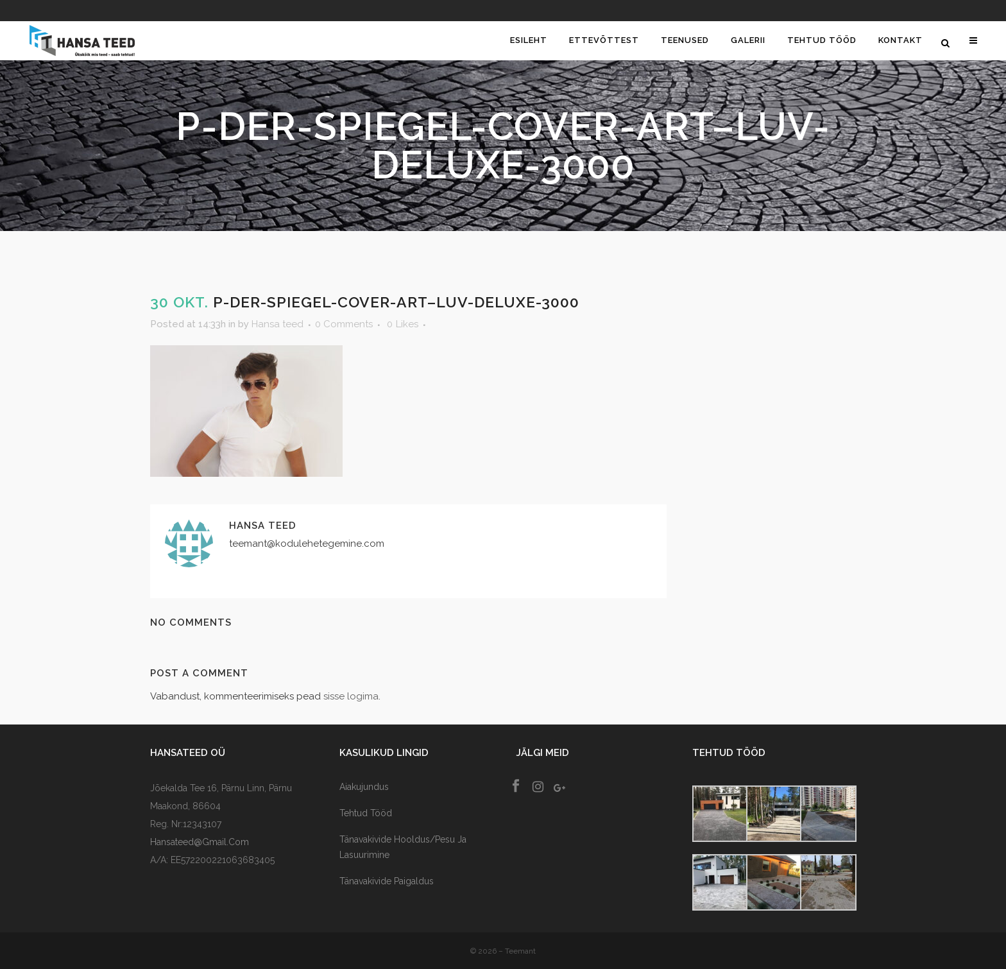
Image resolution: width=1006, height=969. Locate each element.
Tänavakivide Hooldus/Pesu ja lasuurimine (402, 847)
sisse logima (351, 696)
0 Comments (344, 324)
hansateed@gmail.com (199, 842)
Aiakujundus (364, 787)
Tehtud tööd (365, 813)
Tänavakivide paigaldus (386, 881)
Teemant (520, 951)
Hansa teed (277, 324)
